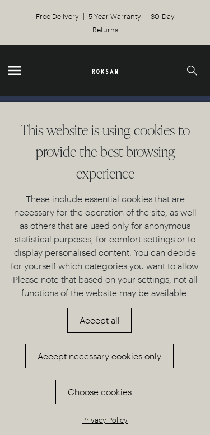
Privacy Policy (105, 419)
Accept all (100, 320)
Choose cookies (100, 391)
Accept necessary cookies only (99, 355)
